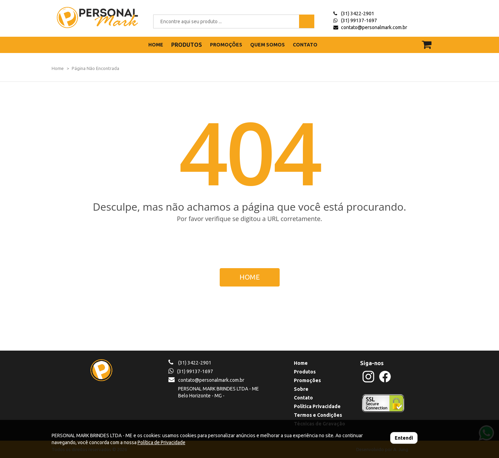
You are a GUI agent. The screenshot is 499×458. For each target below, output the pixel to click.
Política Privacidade (317, 406)
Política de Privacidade (161, 442)
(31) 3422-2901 (357, 13)
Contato (303, 397)
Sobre (301, 389)
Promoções (307, 380)
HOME (155, 44)
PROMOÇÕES (226, 44)
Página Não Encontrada (95, 68)
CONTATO (305, 44)
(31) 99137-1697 (359, 20)
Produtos (305, 372)
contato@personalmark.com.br (374, 27)
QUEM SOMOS (267, 44)
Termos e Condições (318, 415)
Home (58, 68)
